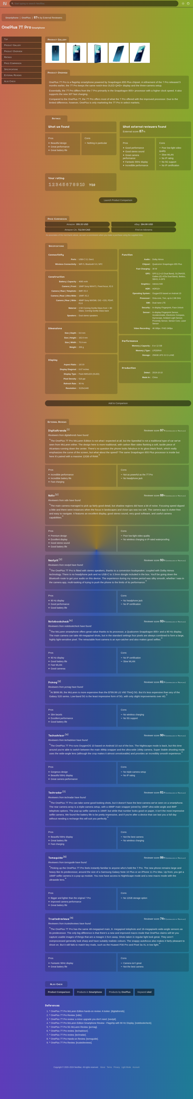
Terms (109, 1067)
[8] (64, 856)
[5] (59, 681)
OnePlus (26, 17)
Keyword (144, 992)
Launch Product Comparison (118, 200)
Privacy (117, 1067)
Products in (89, 992)
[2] (56, 494)
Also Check (9, 81)
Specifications (11, 69)
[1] (68, 429)
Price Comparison (12, 63)
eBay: (144, 224)
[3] (60, 559)
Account (136, 1067)
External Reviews (12, 75)
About (102, 1067)
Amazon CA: (77, 229)
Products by (120, 992)
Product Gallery (12, 45)
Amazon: (77, 224)
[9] (71, 918)
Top (6, 39)
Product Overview (13, 51)
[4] (71, 620)
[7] (64, 791)
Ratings (8, 57)
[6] (66, 734)
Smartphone (12, 17)
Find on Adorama (143, 229)
